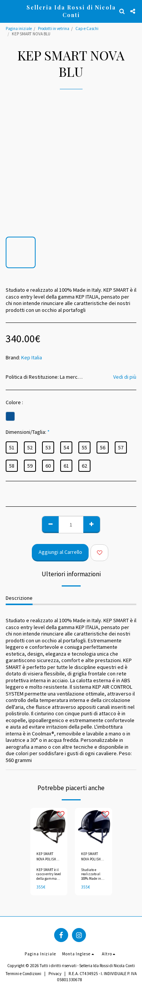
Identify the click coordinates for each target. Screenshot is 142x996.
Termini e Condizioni (23, 973)
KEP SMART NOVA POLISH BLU (91, 857)
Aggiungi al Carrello (60, 552)
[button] (8, 10)
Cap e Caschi (86, 28)
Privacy (54, 973)
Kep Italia (31, 357)
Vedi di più (124, 377)
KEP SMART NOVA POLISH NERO (46, 857)
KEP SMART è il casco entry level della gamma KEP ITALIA (48, 876)
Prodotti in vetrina (53, 28)
